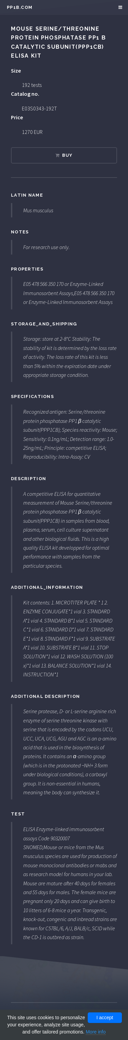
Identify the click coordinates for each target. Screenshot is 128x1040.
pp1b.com (19, 7)
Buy (67, 155)
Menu (119, 7)
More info (95, 1032)
